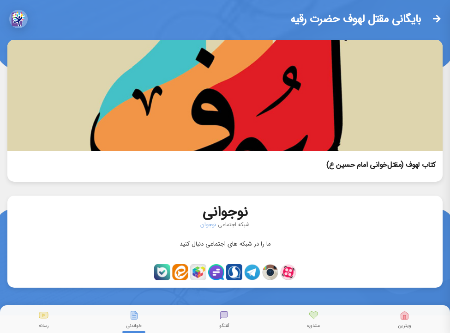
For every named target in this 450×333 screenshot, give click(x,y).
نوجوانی (225, 210)
